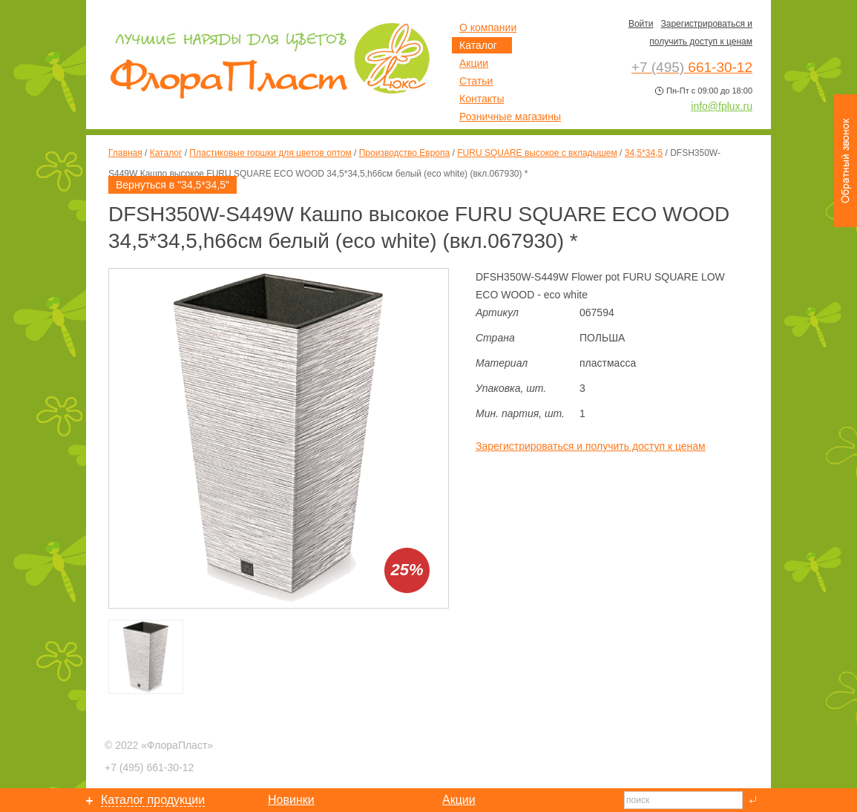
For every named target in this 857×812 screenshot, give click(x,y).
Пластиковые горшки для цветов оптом (270, 153)
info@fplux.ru (721, 106)
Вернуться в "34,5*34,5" (172, 185)
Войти (641, 24)
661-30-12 (149, 767)
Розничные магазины (510, 116)
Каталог (166, 153)
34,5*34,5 (644, 153)
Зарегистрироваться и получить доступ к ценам (591, 446)
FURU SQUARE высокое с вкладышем (537, 153)
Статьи (476, 81)
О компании (487, 27)
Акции (473, 63)
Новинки (291, 799)
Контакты (481, 99)
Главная (125, 153)
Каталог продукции (153, 799)
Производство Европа (404, 153)
